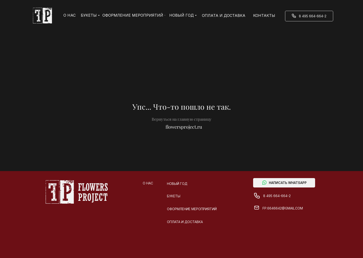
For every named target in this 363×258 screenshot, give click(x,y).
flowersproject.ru (184, 126)
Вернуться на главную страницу (182, 119)
